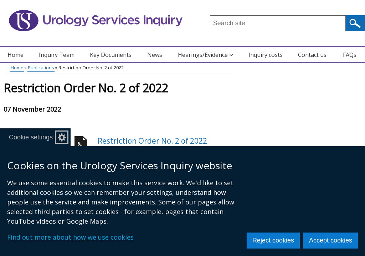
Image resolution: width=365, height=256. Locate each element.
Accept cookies (330, 240)
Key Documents (111, 55)
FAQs (349, 55)
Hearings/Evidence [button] (205, 55)
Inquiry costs (265, 55)
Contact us (312, 55)
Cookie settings (31, 137)
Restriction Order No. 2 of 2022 (166, 144)
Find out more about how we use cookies (70, 237)
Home (15, 55)
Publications (41, 67)
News (154, 55)
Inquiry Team (56, 55)
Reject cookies (273, 240)
